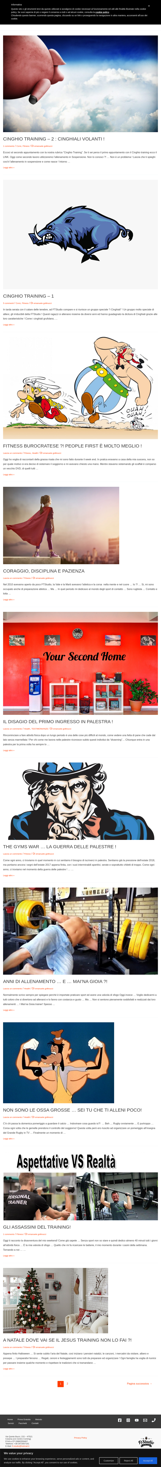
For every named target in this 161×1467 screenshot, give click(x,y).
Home (8, 1419)
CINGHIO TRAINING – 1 (28, 296)
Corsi (21, 146)
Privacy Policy (80, 1437)
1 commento (10, 146)
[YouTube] (137, 1420)
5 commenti (9, 303)
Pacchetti (10, 1423)
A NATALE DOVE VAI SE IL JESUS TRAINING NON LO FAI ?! (67, 1340)
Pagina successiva (139, 1383)
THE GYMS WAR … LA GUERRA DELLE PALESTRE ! (59, 846)
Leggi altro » (10, 167)
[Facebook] (120, 1420)
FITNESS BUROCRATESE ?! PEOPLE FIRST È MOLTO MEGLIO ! (72, 445)
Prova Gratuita (19, 1419)
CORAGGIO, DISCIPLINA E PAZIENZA (44, 570)
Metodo (31, 1419)
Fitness (30, 146)
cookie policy (102, 12)
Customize (109, 1460)
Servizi (39, 1419)
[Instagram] (128, 1420)
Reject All (128, 1460)
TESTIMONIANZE (46, 728)
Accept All (148, 1460)
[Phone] (154, 1420)
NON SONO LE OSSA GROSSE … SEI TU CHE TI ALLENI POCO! (72, 1110)
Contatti (20, 1423)
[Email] (145, 1420)
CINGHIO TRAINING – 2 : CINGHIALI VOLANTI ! (54, 138)
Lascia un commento (14, 452)
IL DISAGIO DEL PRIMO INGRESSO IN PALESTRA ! (58, 721)
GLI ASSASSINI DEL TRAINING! (37, 1227)
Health (40, 452)
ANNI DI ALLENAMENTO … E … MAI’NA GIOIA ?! (55, 981)
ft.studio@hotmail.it (20, 1446)
